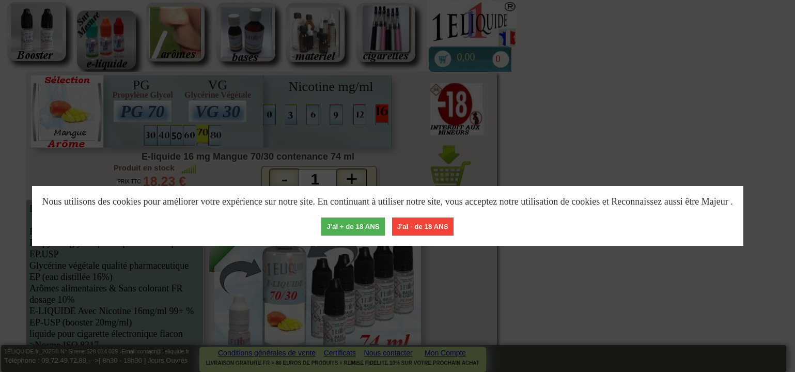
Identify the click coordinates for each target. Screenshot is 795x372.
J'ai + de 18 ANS (352, 226)
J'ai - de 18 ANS (422, 226)
